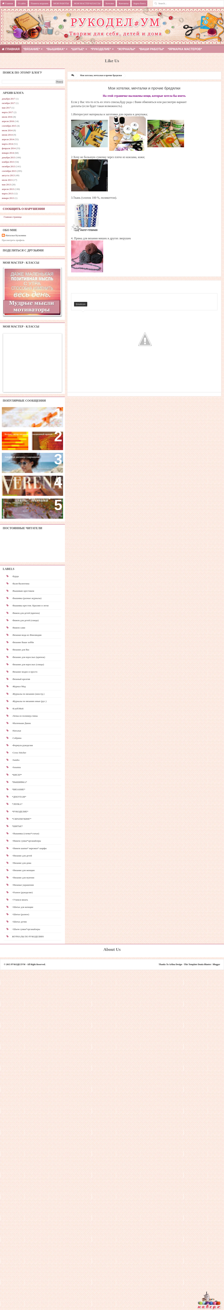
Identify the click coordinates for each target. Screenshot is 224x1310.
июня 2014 (7, 134)
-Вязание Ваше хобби (23, 642)
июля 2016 (7, 116)
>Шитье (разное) (20, 914)
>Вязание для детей (22, 855)
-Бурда (15, 576)
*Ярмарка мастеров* (185, 49)
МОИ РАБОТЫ (61, 3)
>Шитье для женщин (22, 907)
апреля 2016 (8, 121)
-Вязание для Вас (20, 649)
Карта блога (139, 3)
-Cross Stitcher (19, 752)
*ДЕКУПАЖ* (19, 796)
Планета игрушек (39, 3)
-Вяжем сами (18, 627)
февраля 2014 (8, 148)
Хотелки (109, 3)
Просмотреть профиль (13, 240)
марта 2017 (7, 112)
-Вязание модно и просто (24, 671)
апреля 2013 (8, 189)
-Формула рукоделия (22, 745)
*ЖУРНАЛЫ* (126, 49)
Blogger (216, 964)
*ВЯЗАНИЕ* (31, 49)
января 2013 (8, 198)
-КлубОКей (17, 708)
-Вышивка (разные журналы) (26, 598)
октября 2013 (8, 166)
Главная (7, 3)
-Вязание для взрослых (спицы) (28, 664)
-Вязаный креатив (21, 679)
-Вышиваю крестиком (23, 591)
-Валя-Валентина (20, 583)
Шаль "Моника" (14, 502)
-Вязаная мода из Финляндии (26, 635)
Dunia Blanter (204, 964)
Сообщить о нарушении (24, 208)
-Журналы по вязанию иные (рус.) (29, 701)
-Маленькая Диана (21, 723)
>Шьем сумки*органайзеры (26, 929)
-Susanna (16, 767)
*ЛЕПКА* (17, 804)
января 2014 (8, 152)
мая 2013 (6, 184)
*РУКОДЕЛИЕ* (101, 49)
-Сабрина (16, 738)
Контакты (124, 3)
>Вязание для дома (21, 863)
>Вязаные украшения (23, 885)
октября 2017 (8, 103)
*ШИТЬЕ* (77, 49)
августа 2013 (8, 175)
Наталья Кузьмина (15, 235)
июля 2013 (7, 180)
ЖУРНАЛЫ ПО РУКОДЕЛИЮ (28, 936)
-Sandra (15, 760)
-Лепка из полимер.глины (25, 715)
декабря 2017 (8, 98)
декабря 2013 (8, 157)
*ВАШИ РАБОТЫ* (151, 49)
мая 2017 (6, 107)
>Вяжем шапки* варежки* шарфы (29, 848)
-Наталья (16, 730)
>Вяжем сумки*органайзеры (26, 840)
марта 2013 (7, 193)
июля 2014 (7, 130)
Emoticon (81, 304)
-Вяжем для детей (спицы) (25, 620)
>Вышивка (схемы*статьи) (25, 833)
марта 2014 (7, 144)
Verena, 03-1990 (13, 479)
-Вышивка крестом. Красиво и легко (30, 605)
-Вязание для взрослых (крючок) (28, 657)
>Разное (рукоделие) (22, 892)
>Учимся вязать (20, 899)
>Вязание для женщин (23, 870)
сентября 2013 (9, 171)
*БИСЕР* (17, 774)
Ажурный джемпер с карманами (22, 457)
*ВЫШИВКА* (55, 49)
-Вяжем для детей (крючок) (26, 613)
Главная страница (12, 217)
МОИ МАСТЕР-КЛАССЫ (87, 3)
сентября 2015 (9, 125)
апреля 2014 (8, 139)
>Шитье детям (19, 921)
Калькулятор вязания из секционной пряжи (28, 434)
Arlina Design (175, 964)
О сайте (22, 3)
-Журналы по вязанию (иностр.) (28, 694)
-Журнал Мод (19, 686)
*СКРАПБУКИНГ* (21, 818)
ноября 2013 (8, 161)
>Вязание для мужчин (23, 877)
